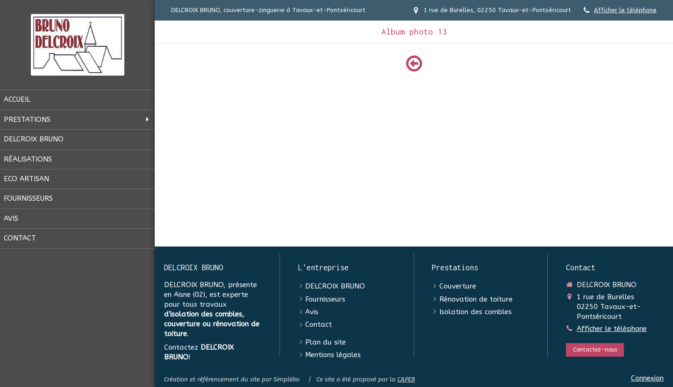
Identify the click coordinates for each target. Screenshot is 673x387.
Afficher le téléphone (625, 10)
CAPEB (406, 379)
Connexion (647, 378)
